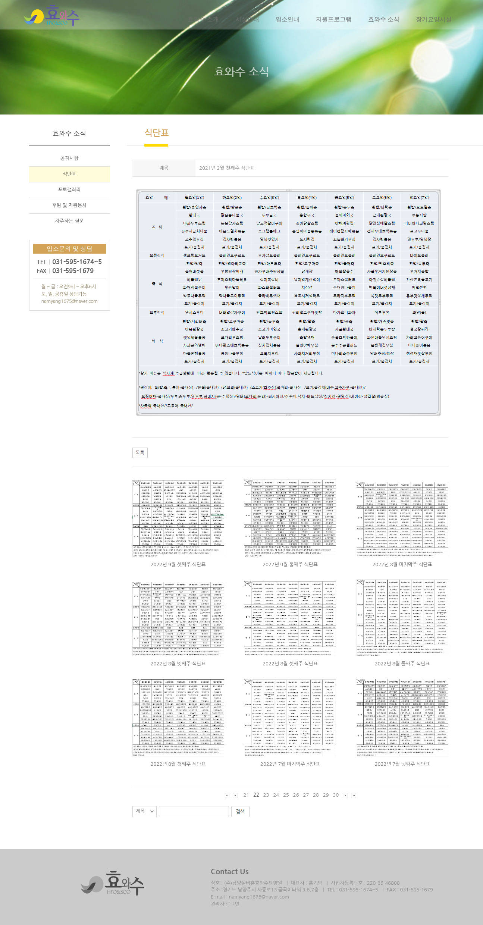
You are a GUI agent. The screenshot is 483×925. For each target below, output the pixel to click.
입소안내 (287, 19)
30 (336, 795)
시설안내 (247, 19)
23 (266, 795)
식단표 (69, 174)
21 (246, 795)
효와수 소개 (203, 19)
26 (296, 795)
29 (326, 795)
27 (306, 795)
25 (286, 795)
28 (316, 795)
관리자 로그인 (225, 904)
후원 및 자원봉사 (69, 206)
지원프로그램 (333, 19)
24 (276, 795)
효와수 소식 (383, 19)
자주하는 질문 (69, 221)
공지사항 (69, 159)
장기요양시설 (433, 19)
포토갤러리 (69, 190)
